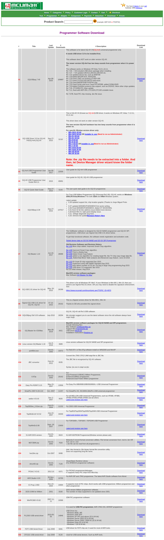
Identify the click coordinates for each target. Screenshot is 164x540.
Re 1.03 (69, 262)
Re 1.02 (69, 263)
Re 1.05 (69, 256)
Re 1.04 (69, 258)
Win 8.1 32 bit (73, 138)
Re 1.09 (69, 246)
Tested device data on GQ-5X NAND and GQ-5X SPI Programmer (91, 240)
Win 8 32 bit (73, 142)
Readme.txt (88, 332)
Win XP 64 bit (73, 151)
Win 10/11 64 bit (74, 134)
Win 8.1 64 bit (73, 136)
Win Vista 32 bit (74, 149)
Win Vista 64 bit (74, 148)
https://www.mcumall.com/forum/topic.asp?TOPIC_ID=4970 (88, 290)
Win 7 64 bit (73, 144)
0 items (136, 6)
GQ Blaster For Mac (84, 275)
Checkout (138, 8)
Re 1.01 (69, 265)
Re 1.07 (69, 252)
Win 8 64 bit (73, 140)
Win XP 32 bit (73, 153)
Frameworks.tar (82, 329)
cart (145, 6)
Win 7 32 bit (73, 146)
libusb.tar (78, 331)
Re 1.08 (69, 250)
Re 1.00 (69, 267)
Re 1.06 (69, 254)
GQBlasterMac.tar (84, 327)
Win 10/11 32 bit (74, 132)
